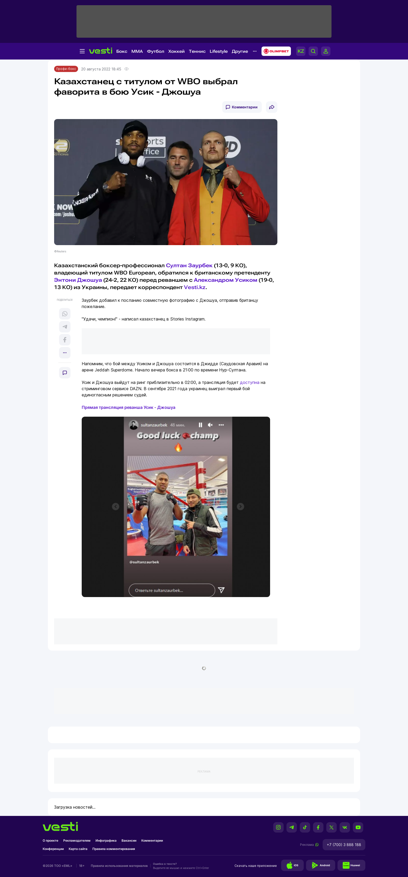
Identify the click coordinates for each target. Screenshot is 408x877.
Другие (240, 51)
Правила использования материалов (119, 866)
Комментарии (245, 107)
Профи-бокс (66, 69)
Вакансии (129, 840)
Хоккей (176, 51)
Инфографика (106, 840)
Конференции (53, 849)
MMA (137, 51)
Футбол (155, 51)
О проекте (50, 840)
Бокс (121, 51)
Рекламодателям (77, 840)
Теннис (197, 51)
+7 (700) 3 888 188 (344, 844)
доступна (249, 382)
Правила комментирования (113, 849)
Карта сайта (78, 849)
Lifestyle (219, 51)
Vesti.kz (195, 287)
